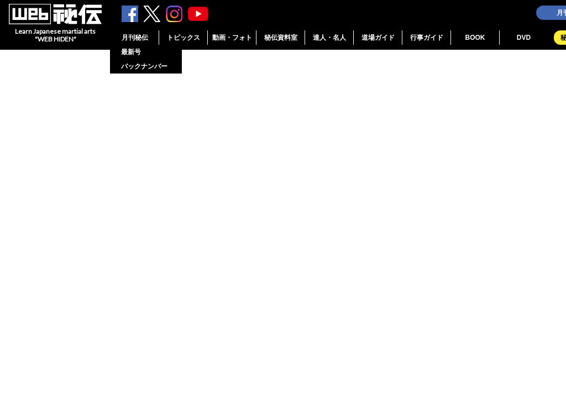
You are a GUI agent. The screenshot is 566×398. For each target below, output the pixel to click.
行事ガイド (426, 37)
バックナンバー (144, 66)
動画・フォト (232, 37)
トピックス (183, 37)
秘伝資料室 (280, 37)
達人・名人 (329, 37)
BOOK (475, 37)
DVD (524, 37)
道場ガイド (378, 37)
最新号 (131, 52)
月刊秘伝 (135, 37)
